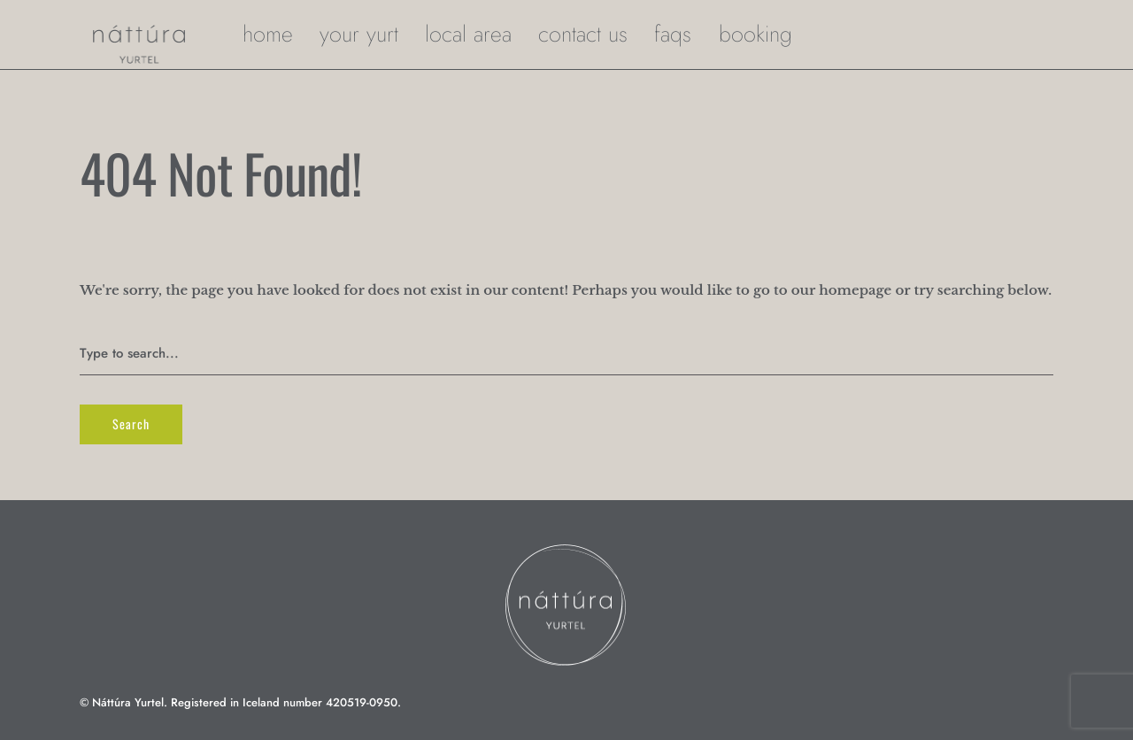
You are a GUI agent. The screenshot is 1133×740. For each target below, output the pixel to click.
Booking (755, 34)
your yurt (359, 34)
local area (468, 34)
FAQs (672, 34)
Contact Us (583, 34)
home (268, 34)
